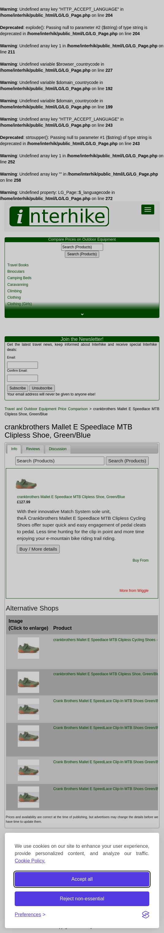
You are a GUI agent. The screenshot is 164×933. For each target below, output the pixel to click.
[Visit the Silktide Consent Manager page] (145, 914)
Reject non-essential (82, 898)
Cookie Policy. (30, 860)
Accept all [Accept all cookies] (81, 879)
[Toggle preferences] (30, 914)
